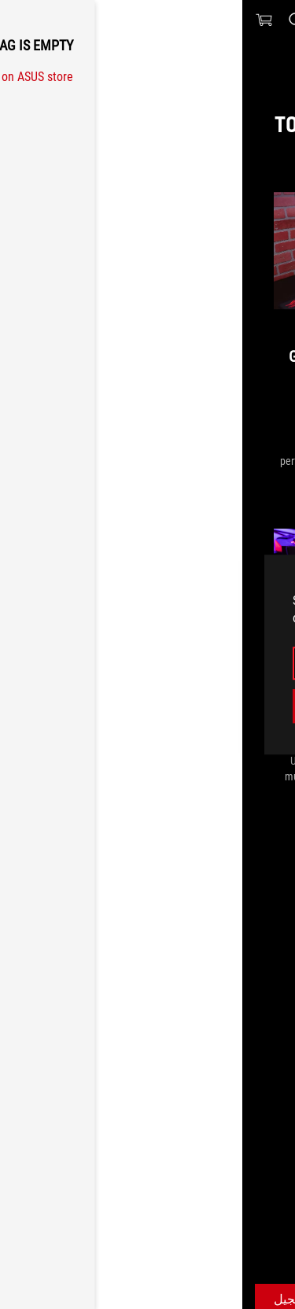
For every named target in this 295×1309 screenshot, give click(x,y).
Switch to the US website (147, 705)
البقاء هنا (147, 662)
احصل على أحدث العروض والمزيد (204, 1274)
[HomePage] (269, 1157)
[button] (273, 19)
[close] (254, 573)
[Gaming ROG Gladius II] (176, 1157)
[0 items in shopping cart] (22, 19)
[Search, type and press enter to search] (53, 19)
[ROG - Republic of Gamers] (148, 19)
